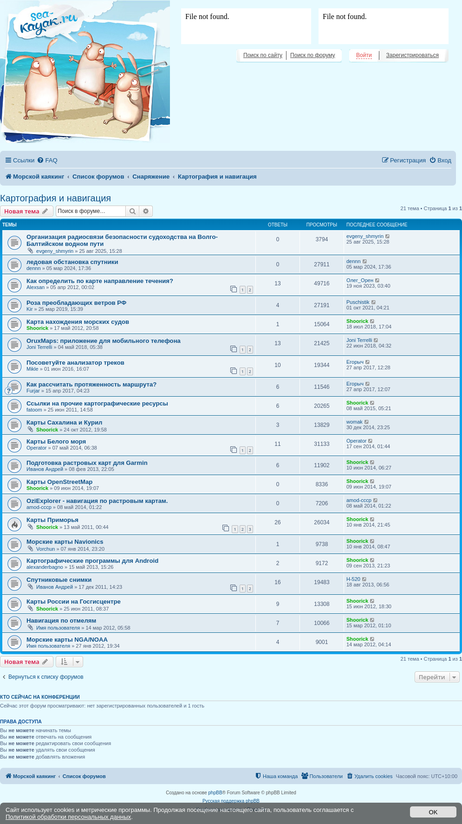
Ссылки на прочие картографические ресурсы (97, 403)
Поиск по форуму (312, 55)
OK (433, 812)
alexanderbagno (44, 567)
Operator (36, 448)
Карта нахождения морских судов (77, 321)
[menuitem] (47, 160)
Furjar (33, 390)
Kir (29, 309)
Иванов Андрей (44, 469)
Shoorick (37, 328)
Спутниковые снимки (58, 579)
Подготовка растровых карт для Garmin (87, 462)
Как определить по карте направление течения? (99, 280)
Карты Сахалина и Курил (64, 422)
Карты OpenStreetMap (59, 481)
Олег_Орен (359, 280)
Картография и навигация (55, 198)
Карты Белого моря (56, 441)
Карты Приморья (52, 519)
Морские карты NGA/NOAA (67, 639)
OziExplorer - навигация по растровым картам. (97, 500)
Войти (364, 55)
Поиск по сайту (262, 55)
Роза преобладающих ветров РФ (76, 302)
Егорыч (355, 362)
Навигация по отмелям (61, 620)
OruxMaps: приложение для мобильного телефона (103, 340)
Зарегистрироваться (412, 55)
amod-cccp (39, 507)
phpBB (215, 792)
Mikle (32, 369)
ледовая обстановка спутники (72, 261)
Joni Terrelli (39, 347)
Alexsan (35, 287)
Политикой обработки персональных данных (68, 816)
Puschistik (358, 302)
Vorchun (45, 549)
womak (354, 422)
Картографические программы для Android (92, 560)
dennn (33, 268)
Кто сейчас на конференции (40, 697)
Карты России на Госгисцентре (73, 601)
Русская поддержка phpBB (231, 801)
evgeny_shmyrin (54, 251)
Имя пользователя (58, 628)
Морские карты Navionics (65, 541)
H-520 (353, 579)
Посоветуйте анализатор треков (75, 362)
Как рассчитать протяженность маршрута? (91, 384)
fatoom (34, 409)
